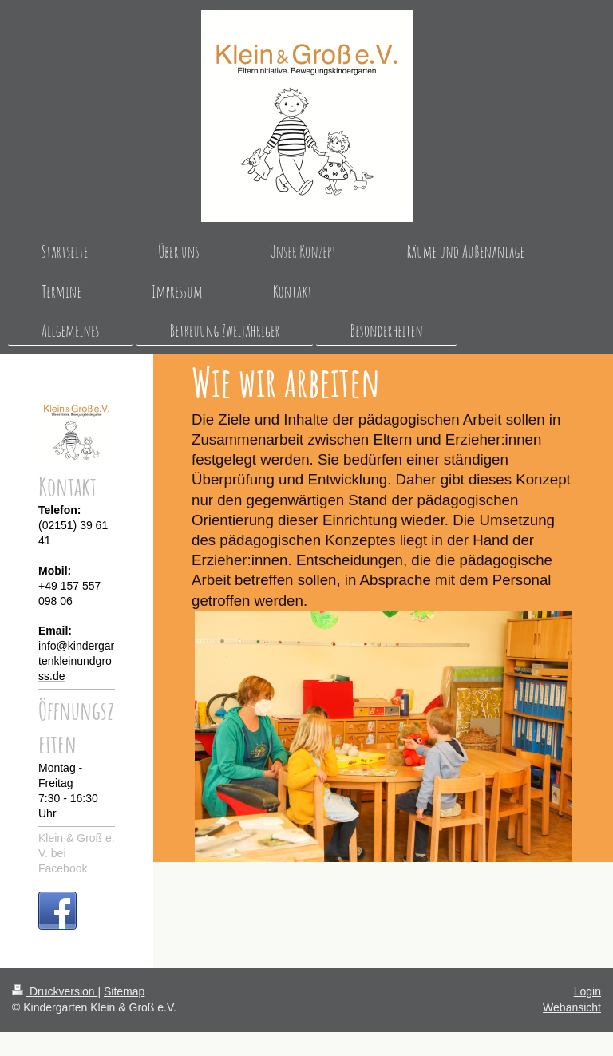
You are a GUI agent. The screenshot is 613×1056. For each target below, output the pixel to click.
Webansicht (572, 1007)
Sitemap (124, 991)
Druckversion (54, 991)
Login (587, 991)
